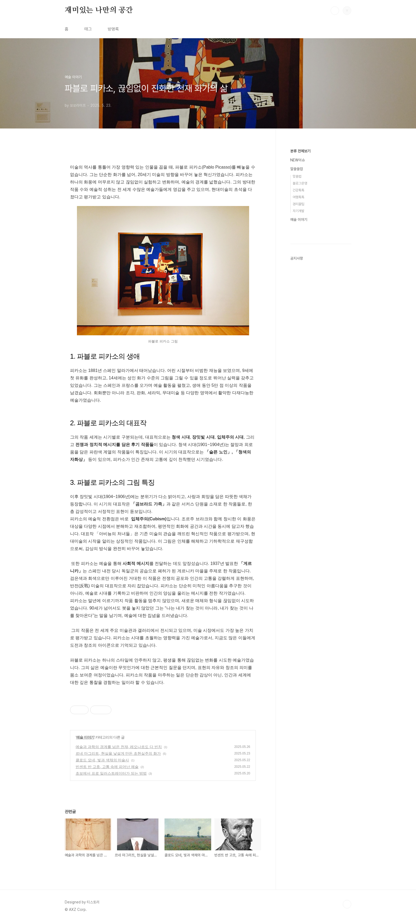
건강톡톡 (298, 190)
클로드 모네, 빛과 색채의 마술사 (102, 760)
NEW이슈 (297, 160)
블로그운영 (300, 183)
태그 (88, 29)
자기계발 (298, 211)
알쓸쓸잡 (296, 169)
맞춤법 (297, 176)
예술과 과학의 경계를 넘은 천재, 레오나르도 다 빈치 (119, 747)
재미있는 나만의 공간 (99, 10)
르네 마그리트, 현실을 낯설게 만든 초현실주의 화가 (118, 753)
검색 (335, 11)
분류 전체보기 (300, 151)
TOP (347, 904)
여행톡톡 (298, 197)
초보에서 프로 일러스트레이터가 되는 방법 (111, 773)
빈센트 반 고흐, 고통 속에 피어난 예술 (107, 767)
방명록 (113, 29)
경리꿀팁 (298, 204)
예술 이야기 (85, 737)
